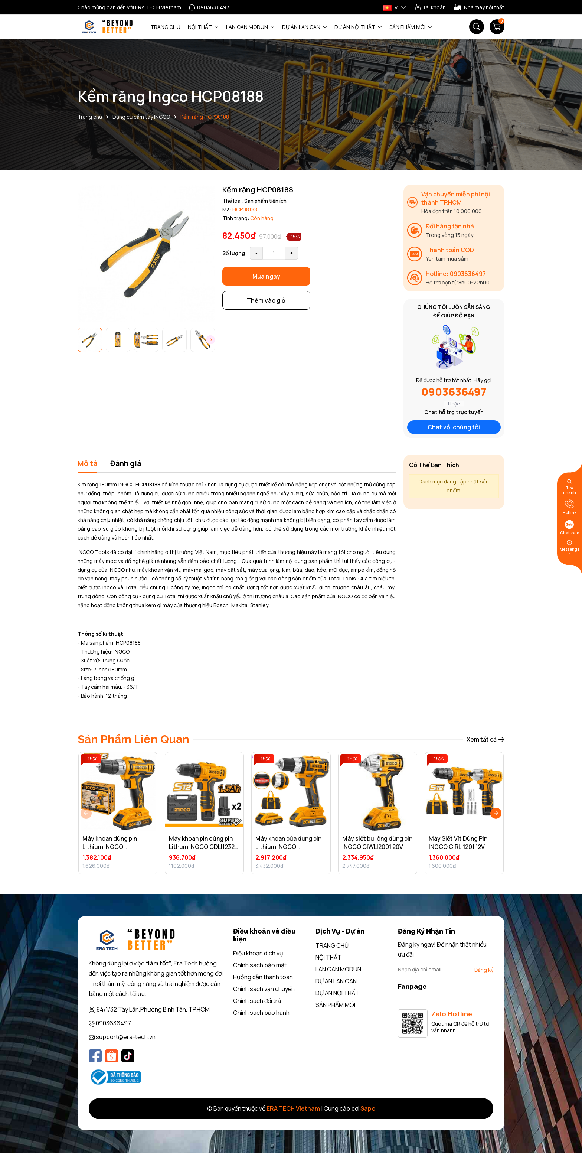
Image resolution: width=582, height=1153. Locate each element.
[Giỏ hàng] (497, 26)
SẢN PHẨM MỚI (410, 26)
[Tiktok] (127, 1055)
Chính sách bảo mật (260, 965)
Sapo (367, 1108)
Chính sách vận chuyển (264, 989)
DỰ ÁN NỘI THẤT (358, 26)
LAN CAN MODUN (250, 26)
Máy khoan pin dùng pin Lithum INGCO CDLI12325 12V (203, 846)
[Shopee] (111, 1055)
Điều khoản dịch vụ (258, 953)
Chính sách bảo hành (261, 1013)
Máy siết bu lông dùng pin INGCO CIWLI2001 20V (377, 842)
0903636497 (453, 391)
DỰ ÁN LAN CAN (304, 26)
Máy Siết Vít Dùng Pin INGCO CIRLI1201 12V (458, 842)
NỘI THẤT (203, 26)
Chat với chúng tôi (454, 427)
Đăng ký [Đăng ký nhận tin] (483, 969)
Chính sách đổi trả (257, 1001)
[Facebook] (95, 1055)
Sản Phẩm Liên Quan (133, 739)
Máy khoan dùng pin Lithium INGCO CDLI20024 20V (109, 846)
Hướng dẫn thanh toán (263, 977)
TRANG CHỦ (165, 26)
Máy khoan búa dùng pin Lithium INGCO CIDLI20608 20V (288, 846)
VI (391, 7)
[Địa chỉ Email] (446, 969)
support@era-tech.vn (126, 1037)
